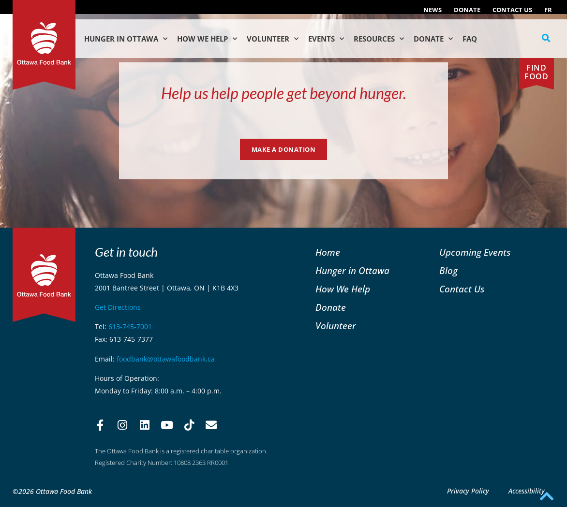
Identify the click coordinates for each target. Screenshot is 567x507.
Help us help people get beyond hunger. (283, 93)
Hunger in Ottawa (125, 38)
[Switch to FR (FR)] (548, 9)
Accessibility (526, 490)
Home (327, 252)
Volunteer (272, 38)
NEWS (432, 9)
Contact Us (512, 9)
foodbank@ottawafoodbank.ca (166, 358)
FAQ (470, 38)
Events (326, 38)
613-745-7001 (130, 326)
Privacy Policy (468, 490)
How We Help (207, 38)
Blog (448, 270)
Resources (379, 38)
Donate (467, 9)
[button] (546, 38)
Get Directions (118, 307)
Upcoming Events (474, 252)
